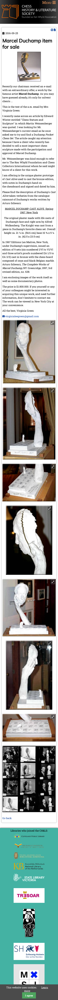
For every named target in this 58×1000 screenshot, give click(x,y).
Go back (7, 818)
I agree (29, 995)
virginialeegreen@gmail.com (22, 316)
